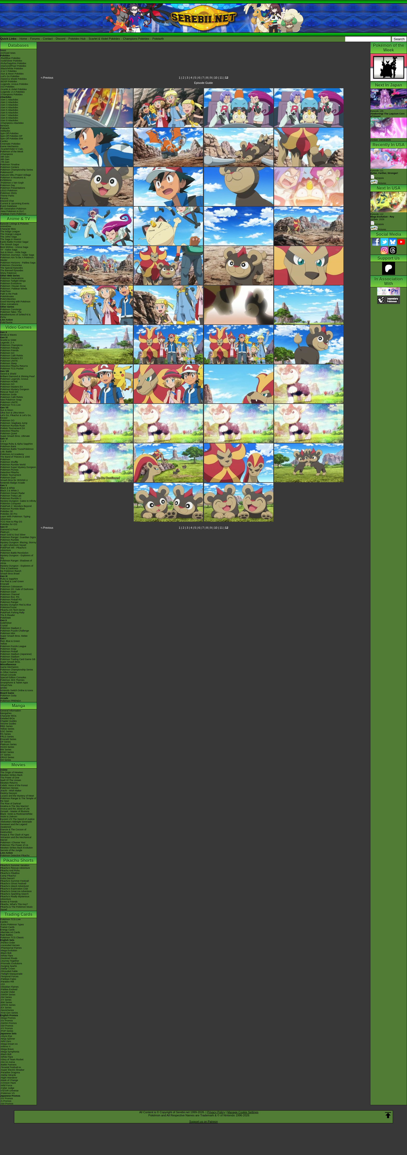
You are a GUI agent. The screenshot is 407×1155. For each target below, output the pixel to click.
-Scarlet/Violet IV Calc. (12, 149)
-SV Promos (6, 1020)
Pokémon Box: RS (9, 597)
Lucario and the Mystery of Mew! (17, 795)
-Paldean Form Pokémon (13, 214)
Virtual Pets (6, 685)
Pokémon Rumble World (12, 464)
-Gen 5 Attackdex (9, 110)
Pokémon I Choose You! (12, 842)
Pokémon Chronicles (11, 265)
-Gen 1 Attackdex (9, 99)
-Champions (6, 154)
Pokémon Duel (8, 477)
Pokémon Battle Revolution (14, 553)
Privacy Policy (216, 1112)
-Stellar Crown (7, 968)
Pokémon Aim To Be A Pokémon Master (17, 258)
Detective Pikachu (9, 431)
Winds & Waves (8, 335)
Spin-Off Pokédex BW (11, 138)
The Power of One (9, 777)
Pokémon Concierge (11, 309)
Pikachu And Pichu (10, 870)
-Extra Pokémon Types (12, 924)
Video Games (18, 327)
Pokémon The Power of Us (14, 845)
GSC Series (6, 731)
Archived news (8, 53)
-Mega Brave (7, 1049)
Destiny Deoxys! (8, 793)
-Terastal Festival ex (10, 1067)
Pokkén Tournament (10, 475)
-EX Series (5, 1007)
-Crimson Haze (8, 1083)
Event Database (8, 206)
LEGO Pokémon (8, 190)
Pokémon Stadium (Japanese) (16, 654)
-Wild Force (6, 1085)
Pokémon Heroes (9, 788)
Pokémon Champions (11, 345)
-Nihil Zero (5, 1041)
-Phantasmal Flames (11, 948)
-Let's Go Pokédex (9, 76)
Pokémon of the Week (11, 151)
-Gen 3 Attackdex (9, 105)
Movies (18, 765)
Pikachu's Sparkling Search (14, 894)
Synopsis (377, 224)
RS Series (5, 734)
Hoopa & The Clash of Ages (14, 834)
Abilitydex (5, 131)
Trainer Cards (7, 927)
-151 (2, 984)
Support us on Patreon (203, 1121)
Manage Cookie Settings (243, 1112)
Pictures (378, 183)
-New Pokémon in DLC (12, 211)
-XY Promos (6, 1028)
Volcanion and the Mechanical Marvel (15, 838)
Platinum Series (8, 744)
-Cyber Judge (7, 1088)
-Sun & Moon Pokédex (12, 73)
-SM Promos (6, 1025)
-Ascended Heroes (10, 945)
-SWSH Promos (8, 1023)
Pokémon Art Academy (12, 454)
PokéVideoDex (8, 299)
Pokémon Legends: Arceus (14, 379)
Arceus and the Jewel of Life (15, 808)
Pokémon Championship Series (16, 169)
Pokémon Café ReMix (11, 355)
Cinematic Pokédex (10, 143)
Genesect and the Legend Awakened (13, 825)
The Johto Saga (8, 236)
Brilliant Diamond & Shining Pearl (17, 376)
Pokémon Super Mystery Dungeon (18, 467)
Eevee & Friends (9, 901)
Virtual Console (8, 675)
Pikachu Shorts (18, 860)
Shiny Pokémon (8, 273)
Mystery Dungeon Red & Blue (15, 604)
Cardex (4, 141)
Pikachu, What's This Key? (14, 904)
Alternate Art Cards (10, 932)
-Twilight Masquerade (11, 974)
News (3, 50)
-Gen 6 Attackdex (9, 112)
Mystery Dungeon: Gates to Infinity (18, 501)
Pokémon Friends (9, 350)
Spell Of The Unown (10, 780)
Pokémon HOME (9, 381)
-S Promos (5, 1101)
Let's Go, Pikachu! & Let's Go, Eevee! (15, 416)
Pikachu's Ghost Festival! (13, 883)
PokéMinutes (7, 296)
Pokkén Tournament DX (12, 428)
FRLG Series (7, 736)
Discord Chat (7, 201)
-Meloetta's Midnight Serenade (16, 821)
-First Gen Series (9, 1012)
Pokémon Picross (9, 469)
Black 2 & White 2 (9, 490)
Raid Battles (6, 935)
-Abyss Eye (6, 1036)
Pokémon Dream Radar (12, 493)
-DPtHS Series (8, 1005)
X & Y (3, 441)
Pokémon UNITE (9, 360)
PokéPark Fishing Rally (12, 612)
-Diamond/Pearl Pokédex (13, 66)
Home (23, 38)
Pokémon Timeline (9, 164)
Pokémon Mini (7, 633)
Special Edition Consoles (13, 677)
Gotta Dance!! (7, 878)
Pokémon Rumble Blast (12, 508)
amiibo (3, 688)
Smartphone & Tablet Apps (14, 682)
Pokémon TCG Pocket (11, 368)
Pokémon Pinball (9, 651)
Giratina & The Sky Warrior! (14, 806)
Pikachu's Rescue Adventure (15, 868)
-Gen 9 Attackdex (9, 120)
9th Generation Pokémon (13, 208)
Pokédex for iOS (8, 524)
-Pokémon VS (7, 1093)
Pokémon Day (7, 185)
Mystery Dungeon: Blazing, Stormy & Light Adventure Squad (18, 543)
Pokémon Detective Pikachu (15, 855)
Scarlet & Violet (8, 340)
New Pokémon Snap (11, 399)
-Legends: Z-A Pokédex (12, 92)
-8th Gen (4, 159)
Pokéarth (158, 38)
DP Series (5, 741)
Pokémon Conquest (10, 503)
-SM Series (6, 997)
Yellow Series (7, 729)
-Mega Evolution (8, 950)
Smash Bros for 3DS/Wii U (14, 480)
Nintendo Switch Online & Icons (16, 690)
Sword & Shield (8, 373)
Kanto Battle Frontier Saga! (14, 242)
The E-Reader (7, 615)
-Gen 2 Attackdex (9, 102)
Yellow (3, 643)
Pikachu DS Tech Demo (12, 610)
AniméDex (5, 226)
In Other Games (8, 672)
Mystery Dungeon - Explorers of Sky (16, 556)
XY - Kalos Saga (8, 249)
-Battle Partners (8, 1064)
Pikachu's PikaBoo (9, 873)
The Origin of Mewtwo (11, 772)
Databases (18, 45)
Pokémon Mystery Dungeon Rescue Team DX (14, 390)
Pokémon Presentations (12, 188)
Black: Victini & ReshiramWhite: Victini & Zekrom (16, 815)
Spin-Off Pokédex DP (11, 136)
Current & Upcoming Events (14, 203)
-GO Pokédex (7, 86)
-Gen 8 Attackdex (9, 118)
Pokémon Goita (8, 695)
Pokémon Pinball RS (11, 599)
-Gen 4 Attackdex (9, 107)
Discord (60, 38)
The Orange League (10, 234)
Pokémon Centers (9, 167)
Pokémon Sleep (8, 363)
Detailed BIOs (7, 718)
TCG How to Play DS (11, 521)
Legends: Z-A (7, 342)
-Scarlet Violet (7, 992)
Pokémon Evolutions (11, 283)
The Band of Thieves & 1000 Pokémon (15, 458)
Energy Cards (7, 929)
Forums (35, 38)
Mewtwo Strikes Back (11, 775)
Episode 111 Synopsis (384, 174)
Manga (18, 705)
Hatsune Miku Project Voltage (15, 175)
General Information (10, 710)
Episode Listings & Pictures (14, 223)
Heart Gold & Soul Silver (13, 534)
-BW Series (6, 1002)
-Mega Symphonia (9, 1051)
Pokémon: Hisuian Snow (13, 286)
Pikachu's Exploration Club (14, 888)
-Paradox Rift (7, 981)
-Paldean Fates (8, 979)
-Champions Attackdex (12, 123)
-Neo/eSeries (7, 1010)
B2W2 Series (7, 752)
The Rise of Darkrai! (10, 803)
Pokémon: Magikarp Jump (14, 423)
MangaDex (6, 713)
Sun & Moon (6, 410)
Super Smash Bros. (10, 662)
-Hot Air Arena (7, 1062)
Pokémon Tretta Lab (10, 495)
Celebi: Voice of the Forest (14, 785)
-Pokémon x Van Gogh (12, 182)
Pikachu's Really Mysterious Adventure (14, 897)
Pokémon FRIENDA (10, 700)
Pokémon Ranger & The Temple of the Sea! (18, 799)
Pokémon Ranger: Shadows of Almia (16, 562)
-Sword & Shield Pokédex (13, 79)
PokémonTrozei (8, 607)
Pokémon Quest (8, 433)
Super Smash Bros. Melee (14, 636)
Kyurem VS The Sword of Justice (17, 819)
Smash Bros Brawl (9, 573)
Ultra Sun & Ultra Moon (12, 412)
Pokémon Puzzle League (13, 646)
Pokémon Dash (8, 591)
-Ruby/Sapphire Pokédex (13, 63)
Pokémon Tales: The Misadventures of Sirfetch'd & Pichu (15, 314)
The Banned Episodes (11, 270)
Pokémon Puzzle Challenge (14, 630)
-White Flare (6, 955)
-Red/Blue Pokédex (10, 58)
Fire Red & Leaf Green (12, 581)
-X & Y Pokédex (8, 71)
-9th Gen (4, 156)
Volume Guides (8, 723)
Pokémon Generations (12, 278)
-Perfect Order (7, 942)
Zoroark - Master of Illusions (14, 811)
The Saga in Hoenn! (10, 239)
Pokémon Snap (8, 649)
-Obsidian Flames (9, 987)
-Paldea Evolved (8, 989)
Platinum (4, 532)
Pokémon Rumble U (10, 498)
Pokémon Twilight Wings (13, 281)
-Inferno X (5, 1046)
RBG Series (6, 726)
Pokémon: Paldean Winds (13, 288)
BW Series (5, 749)
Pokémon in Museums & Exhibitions (13, 178)
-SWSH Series (7, 994)
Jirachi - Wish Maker (11, 790)
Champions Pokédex (136, 38)
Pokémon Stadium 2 (10, 628)
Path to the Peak (9, 294)
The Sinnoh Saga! (9, 244)
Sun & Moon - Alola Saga (13, 252)
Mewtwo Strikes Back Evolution (16, 847)
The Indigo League (10, 231)
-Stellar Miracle (8, 1075)
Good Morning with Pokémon (15, 301)
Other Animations (9, 304)
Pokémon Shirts (8, 193)
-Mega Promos (8, 1018)
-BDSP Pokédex (8, 81)
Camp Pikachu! (8, 875)
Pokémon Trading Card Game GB (17, 659)
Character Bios (8, 229)
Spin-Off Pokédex (9, 133)
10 (215, 77)
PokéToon (5, 291)
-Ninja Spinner (7, 1038)
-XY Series (5, 999)
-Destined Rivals (8, 958)
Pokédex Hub (77, 38)
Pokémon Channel (9, 594)
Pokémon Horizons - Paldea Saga (18, 262)
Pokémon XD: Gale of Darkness (16, 589)
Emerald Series (8, 739)
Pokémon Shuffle (9, 462)
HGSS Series (7, 747)
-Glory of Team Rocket (11, 1059)
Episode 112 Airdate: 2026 (382, 217)
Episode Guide (203, 82)
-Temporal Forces (9, 976)
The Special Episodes (11, 268)
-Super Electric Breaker (12, 1070)
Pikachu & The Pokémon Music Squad (16, 908)
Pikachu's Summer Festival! (14, 881)
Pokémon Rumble (9, 540)
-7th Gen (4, 162)
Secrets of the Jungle (11, 850)
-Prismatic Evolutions (11, 963)
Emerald (4, 584)
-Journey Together (9, 961)
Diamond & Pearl (9, 529)
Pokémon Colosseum (11, 586)
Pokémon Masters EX (11, 358)
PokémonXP (6, 172)
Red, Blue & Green (10, 641)
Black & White (7, 488)
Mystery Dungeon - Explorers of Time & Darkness (16, 567)
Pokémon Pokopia (9, 347)
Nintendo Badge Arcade (12, 482)
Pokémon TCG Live (10, 405)
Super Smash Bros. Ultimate (15, 436)
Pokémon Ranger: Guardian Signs (18, 537)
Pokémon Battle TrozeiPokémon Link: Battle (17, 450)
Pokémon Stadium (9, 656)
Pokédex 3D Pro (8, 514)
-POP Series (6, 1031)
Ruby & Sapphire (9, 579)
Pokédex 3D (6, 511)
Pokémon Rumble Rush (12, 425)
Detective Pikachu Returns (14, 366)
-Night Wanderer (8, 1077)
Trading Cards (18, 914)
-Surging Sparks (8, 966)
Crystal (4, 625)
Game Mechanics (9, 146)
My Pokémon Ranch (10, 571)
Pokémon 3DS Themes (12, 680)
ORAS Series (7, 757)
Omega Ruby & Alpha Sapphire (16, 444)
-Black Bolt (5, 953)
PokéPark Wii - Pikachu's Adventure (13, 549)
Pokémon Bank (8, 446)
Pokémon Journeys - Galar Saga (17, 255)
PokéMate (5, 617)
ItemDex (4, 125)
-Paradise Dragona (10, 1072)
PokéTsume (6, 322)
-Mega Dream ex (9, 1044)
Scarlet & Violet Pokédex (104, 38)
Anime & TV (18, 218)
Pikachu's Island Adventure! (14, 886)
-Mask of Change (9, 1080)
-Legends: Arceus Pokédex (14, 84)
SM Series (5, 760)
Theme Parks (7, 195)
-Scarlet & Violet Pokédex (13, 89)
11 (221, 77)
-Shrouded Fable (9, 971)
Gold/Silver (6, 623)
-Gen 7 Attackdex (9, 115)
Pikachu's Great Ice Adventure (16, 891)
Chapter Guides (8, 721)
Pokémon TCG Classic (12, 937)
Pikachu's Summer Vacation (14, 865)
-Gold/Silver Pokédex (11, 60)
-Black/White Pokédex (11, 68)
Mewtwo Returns (9, 783)
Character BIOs (8, 716)
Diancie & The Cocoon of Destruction (13, 830)
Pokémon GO (7, 353)
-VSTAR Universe (9, 1090)
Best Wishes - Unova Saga (14, 247)
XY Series (5, 754)
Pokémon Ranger (9, 602)
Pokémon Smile (8, 394)
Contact (48, 38)
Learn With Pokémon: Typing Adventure (15, 517)
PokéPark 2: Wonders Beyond (15, 506)
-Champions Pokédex (11, 94)
